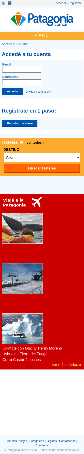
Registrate (75, 3)
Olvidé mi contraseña (38, 91)
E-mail (21, 68)
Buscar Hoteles (42, 168)
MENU (42, 36)
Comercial (42, 445)
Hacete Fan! (10, 3)
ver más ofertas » (66, 365)
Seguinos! (4, 3)
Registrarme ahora (20, 123)
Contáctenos (67, 441)
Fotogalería (36, 441)
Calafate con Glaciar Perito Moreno (32, 348)
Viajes (23, 441)
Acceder (60, 3)
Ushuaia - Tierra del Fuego (24, 354)
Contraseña (21, 80)
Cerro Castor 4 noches (21, 360)
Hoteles (12, 441)
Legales (52, 441)
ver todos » (36, 142)
